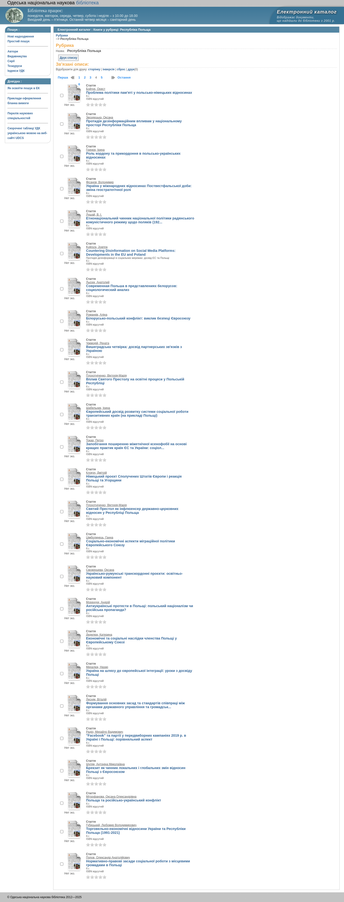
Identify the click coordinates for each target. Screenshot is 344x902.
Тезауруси (14, 66)
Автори (12, 51)
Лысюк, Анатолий (98, 282)
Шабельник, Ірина (98, 408)
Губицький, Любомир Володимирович (111, 825)
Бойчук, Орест (95, 89)
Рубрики (62, 35)
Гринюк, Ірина (95, 150)
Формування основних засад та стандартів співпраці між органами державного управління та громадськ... (135, 705)
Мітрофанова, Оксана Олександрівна (111, 796)
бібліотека (53, 2)
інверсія (109, 69)
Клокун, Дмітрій (96, 472)
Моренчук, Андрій (98, 602)
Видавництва (17, 56)
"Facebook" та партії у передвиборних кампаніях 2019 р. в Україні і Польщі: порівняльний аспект (136, 737)
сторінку (94, 69)
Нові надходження (20, 36)
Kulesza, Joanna (97, 247)
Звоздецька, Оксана (99, 117)
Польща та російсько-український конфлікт (123, 800)
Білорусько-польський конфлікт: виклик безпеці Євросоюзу (138, 318)
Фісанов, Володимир (100, 182)
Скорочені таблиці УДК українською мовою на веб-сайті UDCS (27, 133)
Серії (11, 61)
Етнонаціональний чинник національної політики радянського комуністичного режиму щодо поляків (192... (140, 220)
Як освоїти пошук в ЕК (23, 88)
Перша (63, 77)
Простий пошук (18, 41)
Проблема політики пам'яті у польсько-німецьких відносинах (139, 93)
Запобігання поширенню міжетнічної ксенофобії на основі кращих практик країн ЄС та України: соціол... (136, 446)
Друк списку (68, 57)
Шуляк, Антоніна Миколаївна (105, 764)
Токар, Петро (94, 440)
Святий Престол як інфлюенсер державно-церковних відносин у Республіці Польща (132, 511)
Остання (124, 77)
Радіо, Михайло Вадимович (104, 732)
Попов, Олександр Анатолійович (108, 857)
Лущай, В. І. (94, 214)
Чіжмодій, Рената (97, 343)
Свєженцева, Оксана (100, 570)
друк (131, 69)
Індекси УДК (16, 71)
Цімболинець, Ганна (99, 537)
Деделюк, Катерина (99, 634)
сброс (121, 69)
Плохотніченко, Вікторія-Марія (106, 375)
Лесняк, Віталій (96, 699)
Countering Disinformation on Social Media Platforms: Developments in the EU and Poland (131, 252)
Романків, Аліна (96, 314)
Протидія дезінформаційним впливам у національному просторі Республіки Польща (134, 123)
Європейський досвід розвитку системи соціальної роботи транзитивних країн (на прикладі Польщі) (137, 413)
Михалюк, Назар (97, 667)
